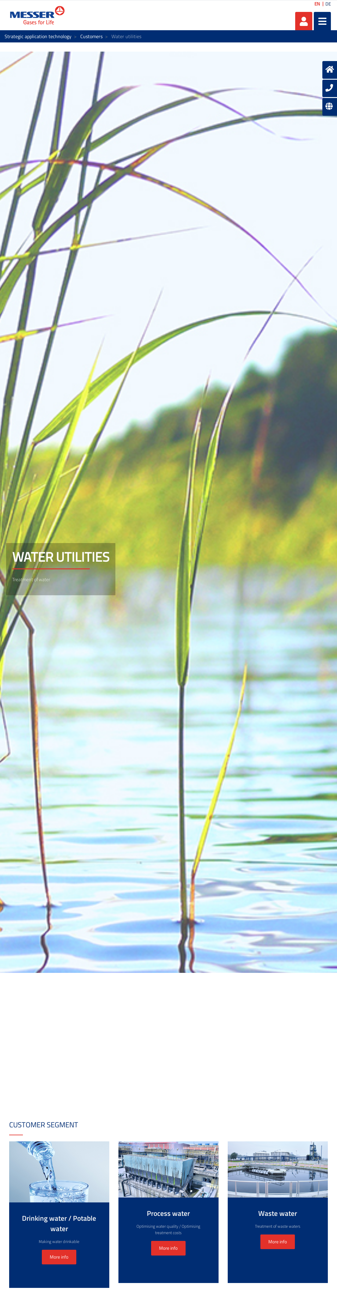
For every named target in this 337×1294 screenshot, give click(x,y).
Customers (91, 36)
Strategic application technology (38, 36)
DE (328, 3)
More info (59, 1256)
